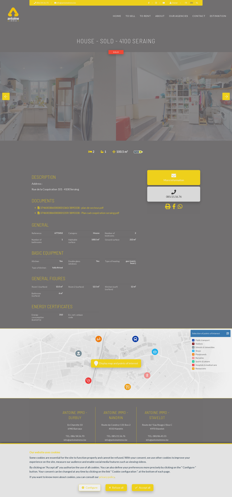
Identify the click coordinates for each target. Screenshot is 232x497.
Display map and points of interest (116, 363)
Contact (198, 15)
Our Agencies (178, 15)
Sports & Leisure (203, 361)
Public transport (203, 340)
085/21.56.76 (118, 436)
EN (191, 3)
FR (186, 3)
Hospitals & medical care (206, 365)
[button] (211, 333)
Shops (198, 351)
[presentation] (6, 96)
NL (197, 3)
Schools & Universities (205, 347)
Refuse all (117, 487)
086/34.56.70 (77, 436)
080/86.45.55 (159, 436)
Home (117, 15)
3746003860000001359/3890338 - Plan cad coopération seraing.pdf (78, 212)
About (160, 15)
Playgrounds (201, 354)
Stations (199, 344)
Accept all (144, 487)
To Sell (130, 15)
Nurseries (200, 358)
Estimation (218, 15)
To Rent (145, 15)
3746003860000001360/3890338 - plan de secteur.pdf (71, 207)
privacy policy (107, 477)
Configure (92, 487)
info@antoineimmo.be (75, 439)
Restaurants (201, 368)
